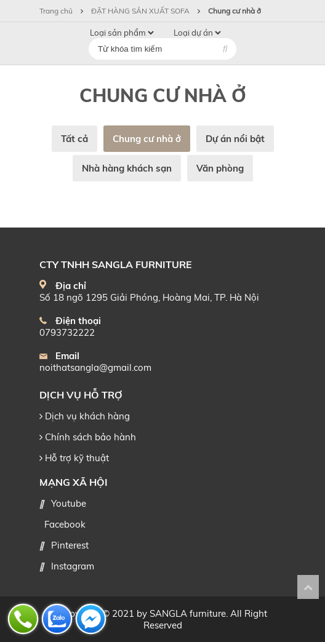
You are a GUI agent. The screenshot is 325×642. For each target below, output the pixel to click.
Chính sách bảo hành (87, 437)
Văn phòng (220, 168)
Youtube (68, 503)
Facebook (65, 524)
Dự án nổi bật (235, 139)
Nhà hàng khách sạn (127, 168)
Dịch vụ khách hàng (84, 416)
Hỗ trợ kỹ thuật (74, 458)
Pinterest (70, 545)
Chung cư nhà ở (234, 10)
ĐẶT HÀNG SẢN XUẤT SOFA (140, 10)
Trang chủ (56, 10)
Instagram (72, 566)
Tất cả (74, 139)
